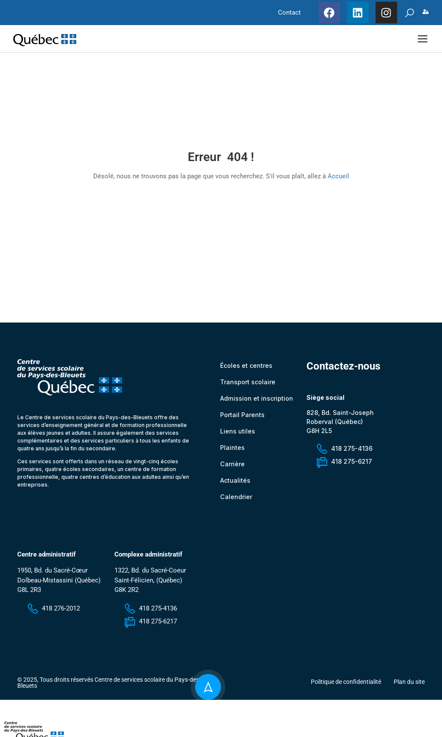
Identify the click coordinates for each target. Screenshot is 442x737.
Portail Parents (242, 420)
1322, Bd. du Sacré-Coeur (150, 576)
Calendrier (236, 502)
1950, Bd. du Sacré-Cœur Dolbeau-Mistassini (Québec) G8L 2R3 (59, 586)
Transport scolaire (247, 387)
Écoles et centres (246, 371)
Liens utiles (237, 436)
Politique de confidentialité (346, 687)
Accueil (338, 179)
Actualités (235, 486)
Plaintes (232, 453)
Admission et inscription (256, 404)
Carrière (232, 469)
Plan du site (409, 687)
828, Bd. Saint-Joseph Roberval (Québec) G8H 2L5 (340, 427)
